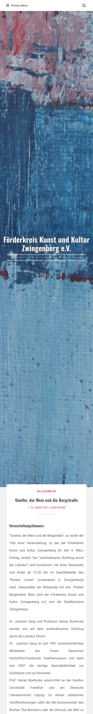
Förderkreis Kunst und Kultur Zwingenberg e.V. (46, 244)
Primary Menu (17, 5)
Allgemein (46, 491)
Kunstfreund (58, 507)
